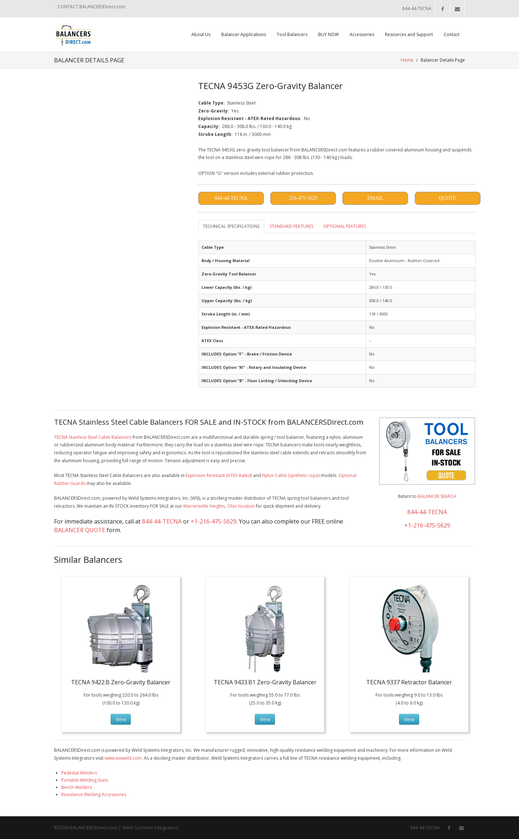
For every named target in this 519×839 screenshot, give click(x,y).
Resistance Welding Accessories (93, 794)
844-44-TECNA (162, 521)
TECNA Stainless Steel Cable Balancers (93, 437)
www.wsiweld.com (123, 758)
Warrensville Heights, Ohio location (219, 506)
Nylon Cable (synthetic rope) (291, 475)
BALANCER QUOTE (79, 530)
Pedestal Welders (79, 773)
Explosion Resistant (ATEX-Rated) (219, 475)
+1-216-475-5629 (213, 521)
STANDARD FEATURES (291, 226)
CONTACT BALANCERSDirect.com (91, 7)
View (120, 719)
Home (407, 60)
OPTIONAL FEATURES (344, 226)
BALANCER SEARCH (437, 496)
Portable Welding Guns (84, 780)
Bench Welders (76, 787)
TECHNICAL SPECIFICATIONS (231, 226)
